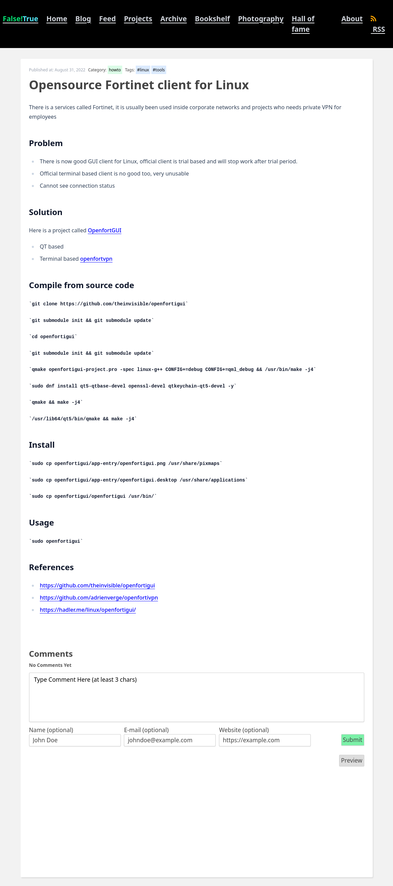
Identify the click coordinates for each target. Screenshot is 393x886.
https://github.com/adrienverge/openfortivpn (99, 597)
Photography (260, 18)
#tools (159, 70)
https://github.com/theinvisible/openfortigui (97, 585)
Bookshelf (212, 18)
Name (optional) (51, 730)
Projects (138, 18)
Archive (173, 18)
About (352, 18)
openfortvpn (96, 258)
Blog (83, 18)
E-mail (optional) (146, 730)
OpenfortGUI (104, 230)
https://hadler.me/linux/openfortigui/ (88, 609)
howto (115, 70)
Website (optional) (244, 730)
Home (56, 18)
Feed (107, 18)
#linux (143, 70)
